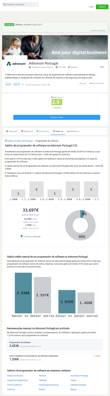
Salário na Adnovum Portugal (20, 141)
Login (91, 6)
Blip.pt (73, 389)
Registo (102, 6)
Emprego (27, 131)
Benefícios (73, 131)
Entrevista (43, 131)
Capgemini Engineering (17, 380)
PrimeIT (42, 389)
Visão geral (11, 131)
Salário (58, 131)
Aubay (73, 380)
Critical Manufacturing (48, 385)
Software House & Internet (41, 67)
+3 (23, 84)
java (7, 84)
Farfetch (42, 376)
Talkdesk (43, 380)
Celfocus (11, 389)
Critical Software (14, 385)
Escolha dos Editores (98, 30)
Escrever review (56, 117)
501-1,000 (60, 67)
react (16, 84)
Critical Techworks (15, 376)
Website (72, 67)
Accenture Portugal (79, 376)
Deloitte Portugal (78, 385)
